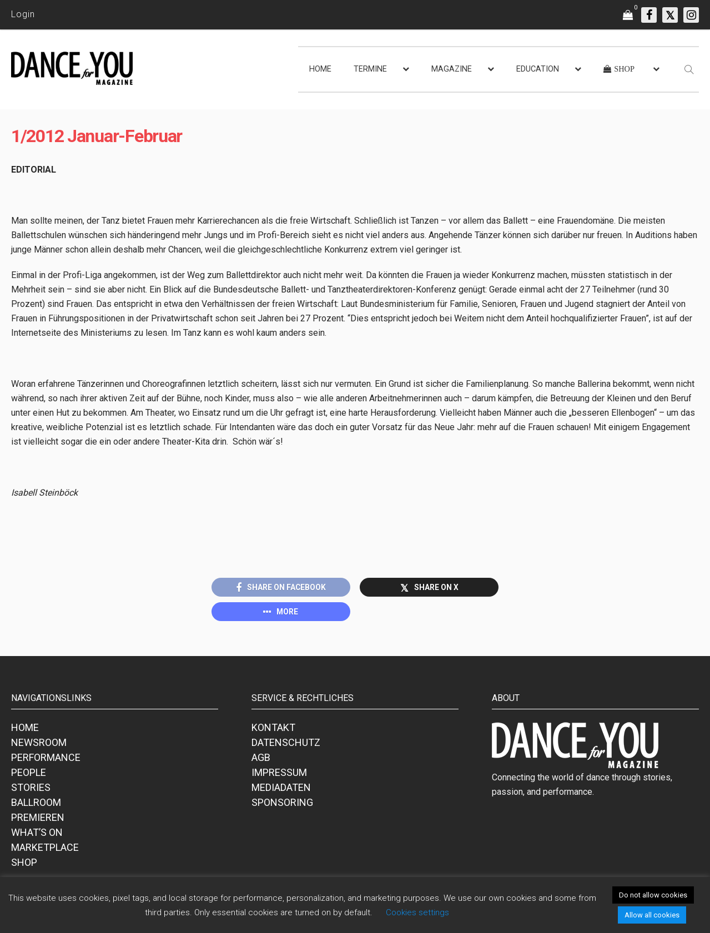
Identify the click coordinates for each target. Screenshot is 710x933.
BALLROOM (36, 804)
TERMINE (370, 69)
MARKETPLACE (45, 849)
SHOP (24, 864)
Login (23, 14)
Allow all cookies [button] (652, 915)
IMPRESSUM (279, 774)
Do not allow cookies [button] (653, 895)
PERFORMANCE (45, 759)
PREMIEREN (37, 819)
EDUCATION (537, 69)
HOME (320, 69)
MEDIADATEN (281, 789)
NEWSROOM (39, 744)
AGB (260, 759)
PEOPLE (28, 774)
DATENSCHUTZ (285, 744)
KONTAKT (273, 729)
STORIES (31, 789)
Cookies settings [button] (417, 912)
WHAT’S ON (37, 834)
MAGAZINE (451, 69)
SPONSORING (282, 804)
